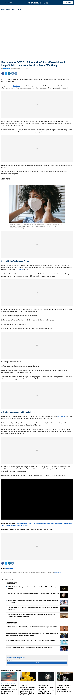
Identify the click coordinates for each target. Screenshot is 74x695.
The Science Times (37, 3)
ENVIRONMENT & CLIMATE (8, 683)
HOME (3, 9)
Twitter (6, 73)
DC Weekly (61, 416)
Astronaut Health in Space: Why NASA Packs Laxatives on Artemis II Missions (64, 688)
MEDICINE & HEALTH (14, 9)
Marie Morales (7, 68)
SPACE (58, 683)
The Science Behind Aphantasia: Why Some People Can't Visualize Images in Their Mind (32, 626)
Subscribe (67, 2)
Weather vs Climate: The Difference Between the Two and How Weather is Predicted (9, 689)
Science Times (57, 572)
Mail (15, 73)
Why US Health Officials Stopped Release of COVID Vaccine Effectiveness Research (30, 640)
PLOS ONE (20, 269)
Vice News (16, 86)
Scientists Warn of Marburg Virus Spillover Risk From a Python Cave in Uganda (29, 647)
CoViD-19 (9, 568)
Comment (12, 73)
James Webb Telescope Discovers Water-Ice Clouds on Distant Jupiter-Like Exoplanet (33, 593)
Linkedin (9, 73)
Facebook (2, 73)
